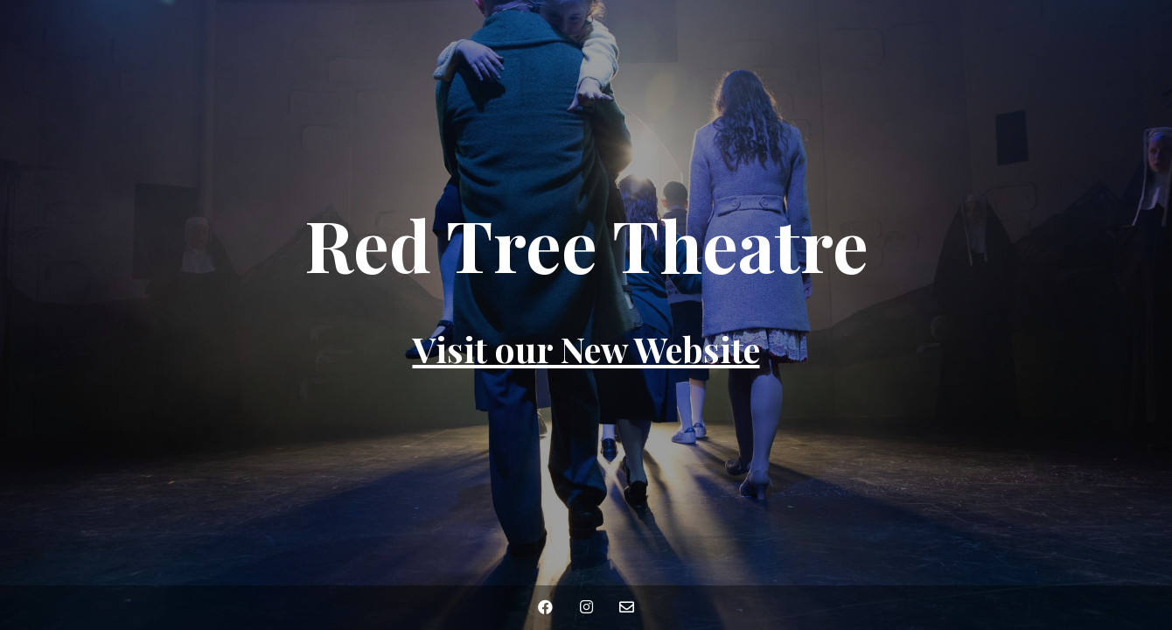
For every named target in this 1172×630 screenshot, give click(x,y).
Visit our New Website (586, 349)
